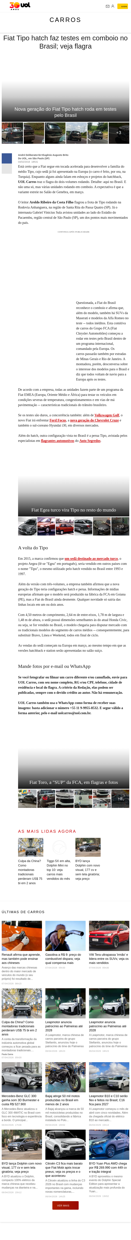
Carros (65, 19)
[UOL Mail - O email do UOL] (108, 6)
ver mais (65, 1205)
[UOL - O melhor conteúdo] (20, 6)
